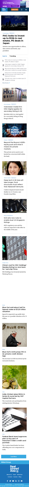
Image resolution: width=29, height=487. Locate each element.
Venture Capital (7, 177)
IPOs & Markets (7, 104)
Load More (14, 456)
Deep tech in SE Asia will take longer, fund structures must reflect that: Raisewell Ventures (15, 74)
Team (14, 474)
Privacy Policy (8, 484)
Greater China (5, 262)
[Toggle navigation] (26, 9)
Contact (10, 476)
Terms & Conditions (19, 484)
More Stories (6, 83)
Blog (20, 476)
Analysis (5, 140)
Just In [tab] (4, 56)
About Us (9, 474)
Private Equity (6, 33)
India (3, 391)
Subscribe (15, 9)
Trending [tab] (13, 56)
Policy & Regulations (8, 215)
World (3, 305)
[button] (22, 9)
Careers (15, 476)
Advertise (19, 474)
